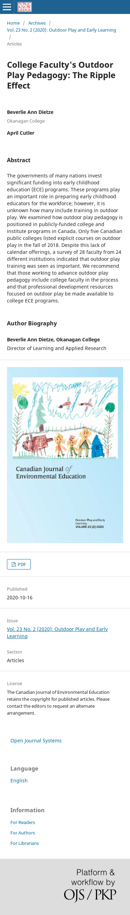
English (19, 780)
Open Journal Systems (36, 740)
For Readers (22, 822)
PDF (21, 564)
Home (13, 23)
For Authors (22, 833)
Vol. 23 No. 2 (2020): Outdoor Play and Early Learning (61, 30)
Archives (37, 23)
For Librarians (24, 843)
